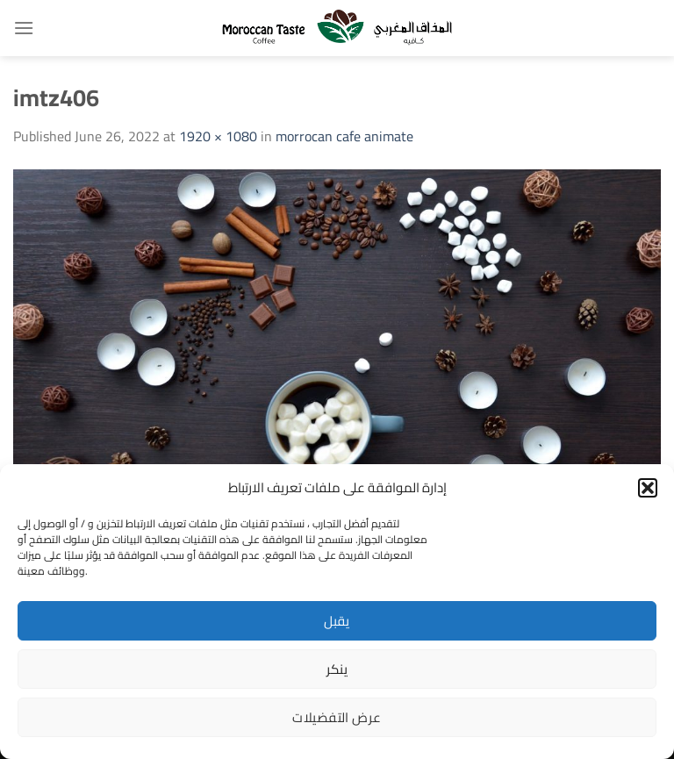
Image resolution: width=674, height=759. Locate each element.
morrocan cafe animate (344, 136)
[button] (647, 488)
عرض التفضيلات (336, 717)
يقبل (337, 621)
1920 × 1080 (218, 136)
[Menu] (23, 27)
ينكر (337, 669)
